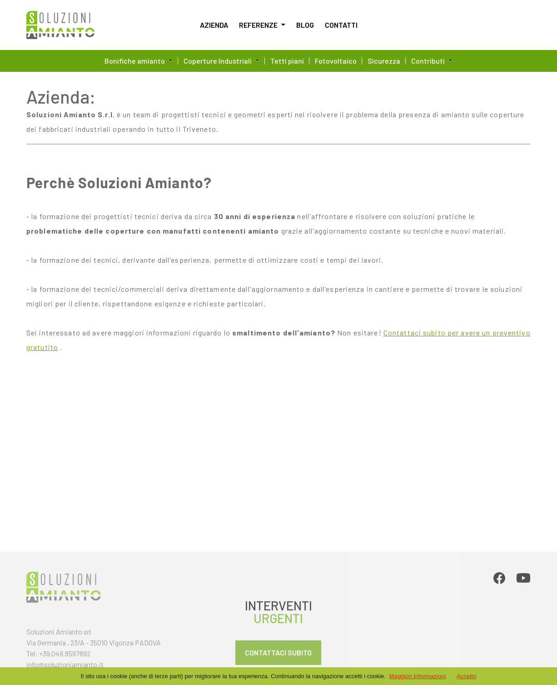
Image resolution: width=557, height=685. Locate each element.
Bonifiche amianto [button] (138, 60)
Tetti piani (287, 60)
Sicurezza (384, 60)
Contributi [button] (432, 60)
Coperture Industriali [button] (221, 60)
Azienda (214, 24)
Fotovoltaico (336, 60)
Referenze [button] (262, 24)
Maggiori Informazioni (417, 676)
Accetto (466, 676)
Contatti (341, 24)
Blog (305, 24)
